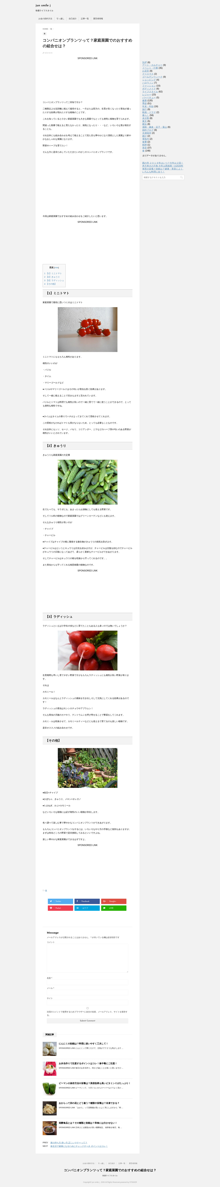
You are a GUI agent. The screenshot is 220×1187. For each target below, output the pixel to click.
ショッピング (149, 80)
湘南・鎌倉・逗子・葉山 (154, 127)
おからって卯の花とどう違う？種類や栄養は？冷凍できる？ (89, 1103)
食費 (144, 142)
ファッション (149, 86)
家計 (144, 136)
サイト (50, 998)
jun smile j (43, 5)
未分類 (145, 118)
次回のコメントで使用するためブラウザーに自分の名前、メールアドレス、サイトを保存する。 (87, 1013)
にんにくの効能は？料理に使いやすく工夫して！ (83, 1043)
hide (56, 268)
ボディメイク (149, 88)
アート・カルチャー (152, 65)
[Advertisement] (87, 79)
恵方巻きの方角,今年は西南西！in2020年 (162, 166)
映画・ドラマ (149, 112)
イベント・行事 (150, 68)
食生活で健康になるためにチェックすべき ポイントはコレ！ (79, 1146)
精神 (144, 145)
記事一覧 (85, 18)
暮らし (145, 115)
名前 (49, 978)
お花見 (145, 71)
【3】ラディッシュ (54, 280)
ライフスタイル (150, 91)
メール (50, 988)
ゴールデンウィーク (152, 77)
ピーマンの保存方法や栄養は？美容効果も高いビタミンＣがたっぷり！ (95, 1083)
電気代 (145, 139)
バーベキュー (149, 97)
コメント (51, 942)
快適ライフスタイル (110, 1176)
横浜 (144, 124)
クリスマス (147, 74)
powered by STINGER (128, 1182)
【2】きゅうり (52, 277)
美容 (144, 148)
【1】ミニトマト (53, 273)
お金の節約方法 (45, 18)
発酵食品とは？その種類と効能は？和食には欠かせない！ (88, 1123)
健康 (144, 100)
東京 (144, 121)
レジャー (146, 94)
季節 (144, 103)
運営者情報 (98, 18)
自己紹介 (73, 18)
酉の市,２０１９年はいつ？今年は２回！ (162, 163)
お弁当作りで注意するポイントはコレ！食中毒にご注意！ (88, 1063)
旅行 (144, 109)
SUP (144, 62)
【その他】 (50, 284)
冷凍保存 (146, 133)
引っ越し (60, 18)
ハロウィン (147, 83)
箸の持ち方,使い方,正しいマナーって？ (68, 1142)
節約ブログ (147, 130)
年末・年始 (147, 106)
